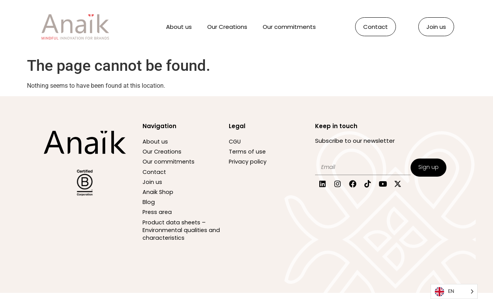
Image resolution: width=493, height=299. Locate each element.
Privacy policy (248, 163)
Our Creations (227, 27)
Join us (152, 185)
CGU (235, 142)
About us (179, 27)
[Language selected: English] (454, 291)
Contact (155, 174)
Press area (158, 217)
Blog (149, 206)
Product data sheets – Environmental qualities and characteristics (176, 235)
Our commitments (289, 27)
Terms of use (248, 153)
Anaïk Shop (158, 196)
